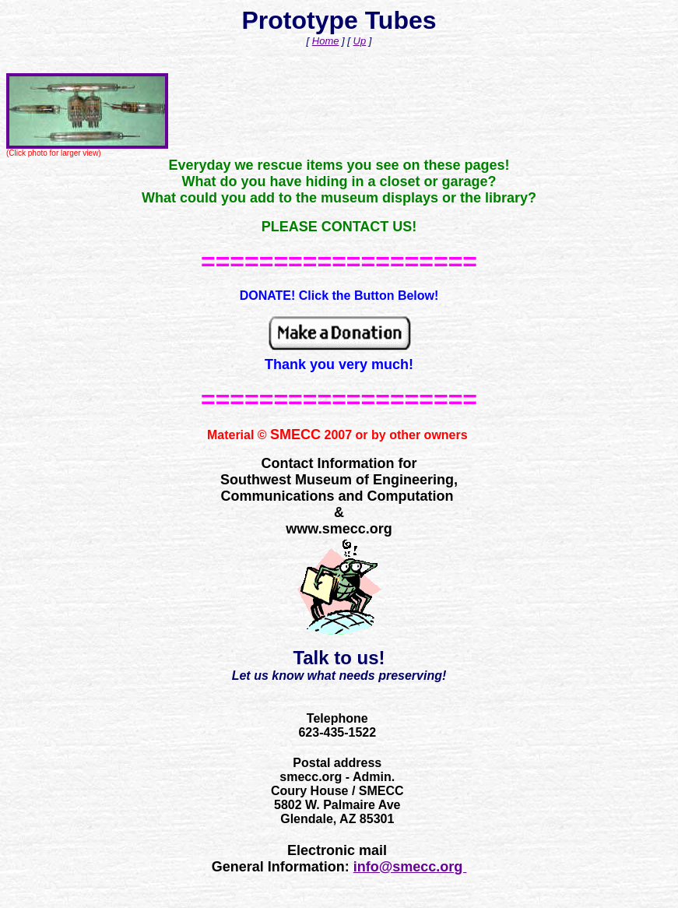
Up (360, 41)
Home (325, 41)
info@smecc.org (410, 867)
